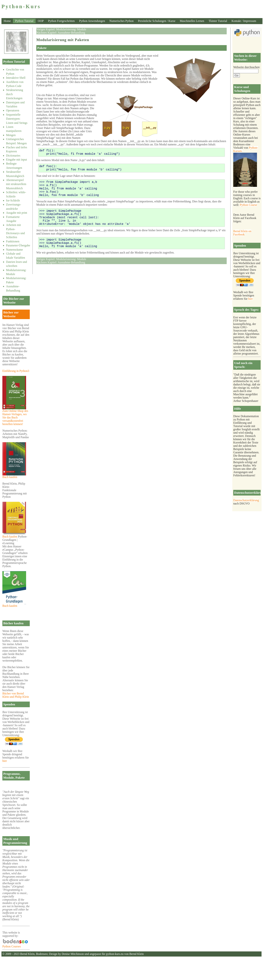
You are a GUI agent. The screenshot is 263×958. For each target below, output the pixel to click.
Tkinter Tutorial (218, 20)
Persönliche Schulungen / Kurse (156, 20)
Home (7, 20)
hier (4, 760)
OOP (41, 20)
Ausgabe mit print (16, 212)
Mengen (11, 135)
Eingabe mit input (16, 159)
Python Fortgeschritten (61, 20)
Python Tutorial (24, 20)
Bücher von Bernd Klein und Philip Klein (15, 695)
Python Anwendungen (92, 20)
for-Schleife (13, 200)
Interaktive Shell (15, 77)
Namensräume (14, 249)
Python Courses (16, 945)
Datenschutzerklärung (246, 500)
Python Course (248, 204)
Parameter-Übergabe (18, 245)
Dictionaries (13, 155)
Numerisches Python (121, 20)
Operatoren (12, 110)
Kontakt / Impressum (243, 20)
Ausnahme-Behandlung (71, 32)
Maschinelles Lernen (192, 20)
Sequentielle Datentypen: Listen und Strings (16, 118)
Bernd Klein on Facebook (242, 233)
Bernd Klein (27, 953)
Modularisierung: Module (71, 29)
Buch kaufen (14, 476)
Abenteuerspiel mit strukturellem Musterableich (16, 184)
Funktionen (12, 241)
